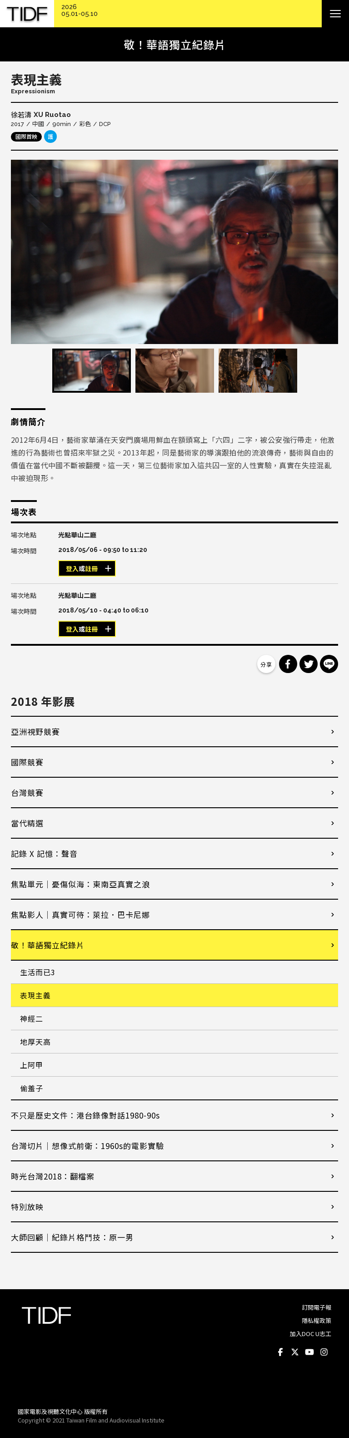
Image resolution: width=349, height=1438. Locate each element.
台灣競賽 (27, 792)
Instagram (324, 1352)
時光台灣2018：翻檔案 (53, 1176)
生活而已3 (37, 972)
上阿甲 (31, 1064)
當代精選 (27, 823)
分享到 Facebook (288, 664)
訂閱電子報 (316, 1307)
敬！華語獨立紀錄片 (48, 945)
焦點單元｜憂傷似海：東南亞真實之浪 (80, 884)
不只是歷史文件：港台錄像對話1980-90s (85, 1115)
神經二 (31, 1018)
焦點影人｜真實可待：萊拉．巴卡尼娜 (80, 914)
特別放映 (27, 1206)
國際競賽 (27, 762)
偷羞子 (31, 1088)
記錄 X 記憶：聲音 (44, 853)
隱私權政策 (316, 1320)
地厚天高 (35, 1041)
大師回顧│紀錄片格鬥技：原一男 (72, 1237)
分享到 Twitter (308, 664)
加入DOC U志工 (310, 1333)
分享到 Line (329, 664)
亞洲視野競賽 (35, 731)
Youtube (309, 1352)
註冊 (91, 568)
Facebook (280, 1352)
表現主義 (35, 995)
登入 (72, 568)
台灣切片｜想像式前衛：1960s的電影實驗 (87, 1145)
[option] (174, 252)
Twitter (295, 1352)
